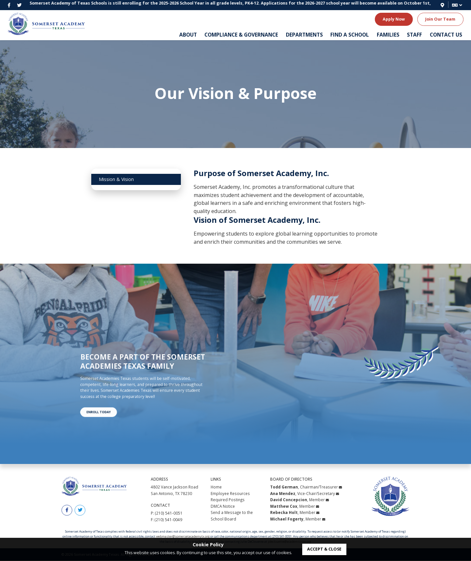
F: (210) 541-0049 (166, 519)
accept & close (324, 549)
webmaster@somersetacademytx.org (183, 537)
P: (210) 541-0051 (167, 513)
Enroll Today (116, 396)
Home (216, 487)
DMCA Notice (223, 506)
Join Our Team (440, 19)
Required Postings (228, 500)
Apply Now (394, 19)
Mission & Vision (116, 179)
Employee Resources (230, 493)
